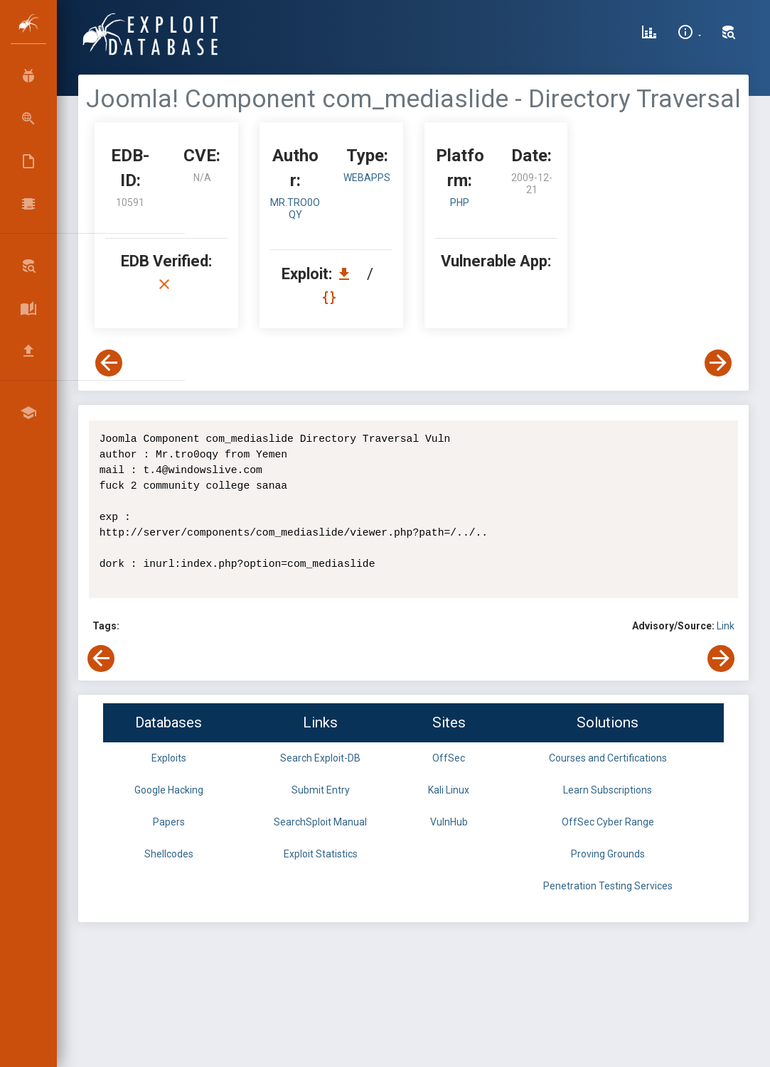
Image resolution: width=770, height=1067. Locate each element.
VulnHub (449, 822)
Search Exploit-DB (320, 758)
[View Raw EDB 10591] (331, 297)
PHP (459, 202)
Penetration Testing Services (608, 886)
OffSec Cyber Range (608, 822)
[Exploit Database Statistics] (649, 34)
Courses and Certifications (608, 758)
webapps (366, 177)
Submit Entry (321, 790)
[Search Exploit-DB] (729, 34)
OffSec (448, 758)
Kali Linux (448, 790)
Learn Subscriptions (607, 790)
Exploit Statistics (321, 854)
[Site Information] (689, 34)
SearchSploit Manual (320, 822)
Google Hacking (168, 790)
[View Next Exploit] (718, 363)
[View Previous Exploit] (108, 363)
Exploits (168, 758)
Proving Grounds (608, 854)
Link (725, 626)
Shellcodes (168, 854)
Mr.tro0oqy (295, 208)
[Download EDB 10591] (348, 274)
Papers (169, 822)
